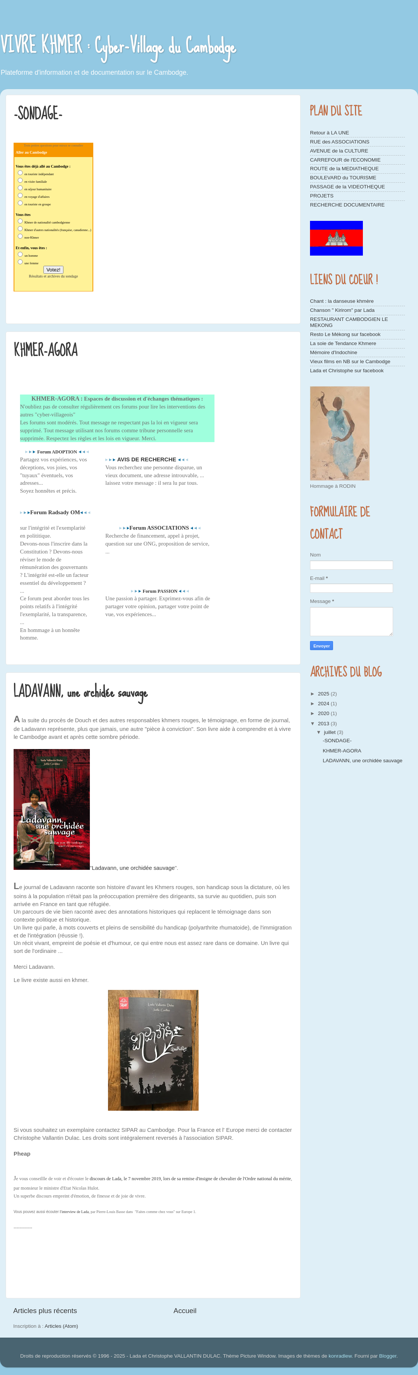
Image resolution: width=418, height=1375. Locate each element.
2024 (324, 703)
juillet (330, 732)
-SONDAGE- (38, 114)
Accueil (185, 1311)
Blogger (387, 1356)
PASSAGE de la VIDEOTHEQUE (347, 187)
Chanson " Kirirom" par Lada (342, 310)
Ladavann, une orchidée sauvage (133, 868)
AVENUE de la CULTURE (339, 151)
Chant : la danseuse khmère (342, 301)
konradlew (340, 1356)
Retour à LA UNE (329, 133)
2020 (324, 713)
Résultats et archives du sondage (53, 276)
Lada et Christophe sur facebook (347, 370)
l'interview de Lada (74, 1212)
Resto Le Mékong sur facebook (345, 334)
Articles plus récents (45, 1311)
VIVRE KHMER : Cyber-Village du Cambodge (118, 45)
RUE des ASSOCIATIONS (339, 142)
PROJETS (321, 196)
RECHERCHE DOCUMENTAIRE (347, 205)
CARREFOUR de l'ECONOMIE (345, 160)
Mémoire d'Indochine (333, 352)
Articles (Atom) (61, 1326)
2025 (324, 694)
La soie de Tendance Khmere (343, 343)
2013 (324, 723)
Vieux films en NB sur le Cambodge (350, 361)
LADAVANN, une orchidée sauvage (81, 691)
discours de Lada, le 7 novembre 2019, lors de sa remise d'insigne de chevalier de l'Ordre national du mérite (190, 1178)
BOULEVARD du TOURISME (343, 177)
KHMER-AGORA (45, 351)
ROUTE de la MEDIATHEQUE (344, 168)
